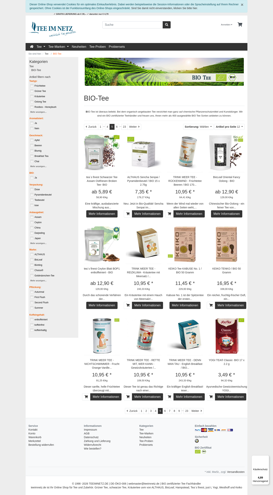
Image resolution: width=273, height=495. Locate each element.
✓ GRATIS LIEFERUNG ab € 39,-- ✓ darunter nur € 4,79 (81, 14)
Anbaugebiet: (36, 212)
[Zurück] (91, 127)
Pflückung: (35, 287)
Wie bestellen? (92, 448)
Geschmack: (36, 135)
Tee (40, 46)
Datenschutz (91, 437)
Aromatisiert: (36, 118)
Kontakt (32, 429)
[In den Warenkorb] (128, 213)
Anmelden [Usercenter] (226, 24)
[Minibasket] (240, 24)
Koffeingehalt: (37, 315)
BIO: (31, 173)
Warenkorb (34, 437)
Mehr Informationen (102, 213)
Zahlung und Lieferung (97, 441)
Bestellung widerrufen (41, 444)
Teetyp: (33, 81)
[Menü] (267, 457)
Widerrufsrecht (92, 444)
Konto (31, 433)
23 (124, 126)
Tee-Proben (97, 46)
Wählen (197, 126)
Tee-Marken (57, 46)
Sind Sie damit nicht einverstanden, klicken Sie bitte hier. (164, 8)
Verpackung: (36, 184)
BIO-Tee (36, 70)
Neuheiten (79, 46)
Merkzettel (34, 441)
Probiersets (117, 46)
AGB (87, 433)
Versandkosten (236, 471)
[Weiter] (134, 127)
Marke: (33, 249)
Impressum (90, 429)
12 (228, 126)
